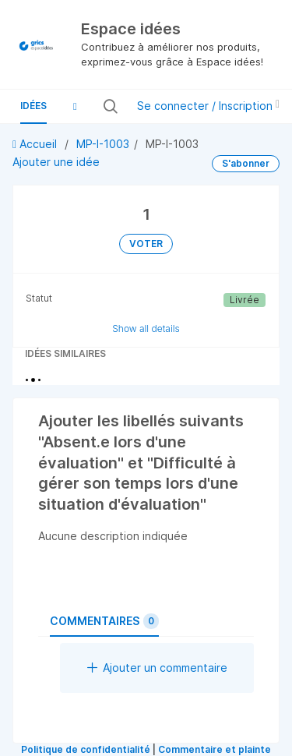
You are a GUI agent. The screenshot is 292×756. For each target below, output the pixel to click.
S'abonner (245, 163)
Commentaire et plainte (214, 749)
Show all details (146, 328)
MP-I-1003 (102, 143)
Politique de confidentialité (85, 749)
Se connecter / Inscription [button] (208, 105)
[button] (74, 106)
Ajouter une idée (56, 161)
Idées (33, 105)
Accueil (36, 143)
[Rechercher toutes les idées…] (121, 106)
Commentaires (104, 621)
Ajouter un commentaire (157, 667)
